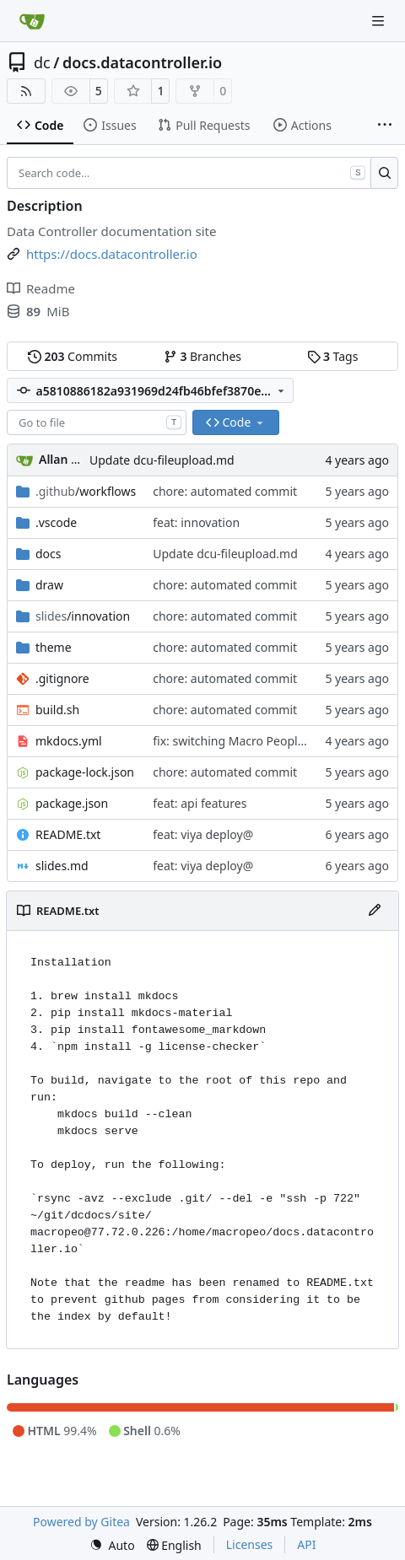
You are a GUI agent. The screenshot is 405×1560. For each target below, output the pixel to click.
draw (49, 585)
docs (48, 554)
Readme (41, 288)
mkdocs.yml (68, 741)
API (306, 1544)
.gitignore (62, 678)
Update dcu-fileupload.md (162, 460)
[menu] (112, 1545)
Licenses (249, 1544)
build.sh (57, 710)
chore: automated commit (225, 491)
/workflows (85, 491)
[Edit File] (374, 910)
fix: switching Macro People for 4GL (250, 741)
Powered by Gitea (81, 1522)
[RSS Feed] (26, 91)
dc (42, 62)
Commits (72, 356)
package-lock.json (84, 772)
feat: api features (199, 803)
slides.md (62, 866)
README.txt (67, 834)
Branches (202, 356)
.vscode (56, 522)
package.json (71, 803)
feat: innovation (196, 522)
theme (53, 647)
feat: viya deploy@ (203, 834)
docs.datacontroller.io (142, 62)
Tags (333, 356)
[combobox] (96, 422)
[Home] (32, 21)
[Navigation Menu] (380, 21)
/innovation (82, 616)
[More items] (384, 125)
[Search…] (384, 173)
